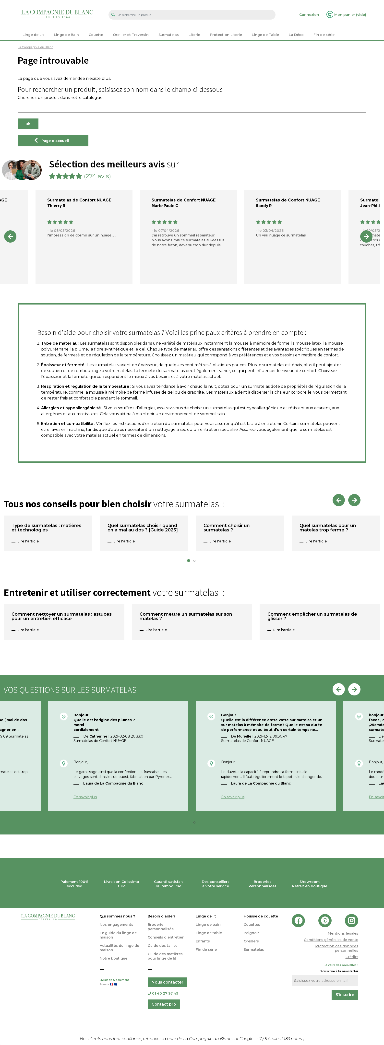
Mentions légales (343, 933)
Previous (10, 236)
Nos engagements (116, 924)
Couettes (252, 924)
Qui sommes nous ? (117, 916)
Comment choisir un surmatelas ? (227, 528)
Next (366, 236)
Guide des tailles (163, 945)
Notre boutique (113, 958)
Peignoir (251, 933)
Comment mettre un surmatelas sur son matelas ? (186, 616)
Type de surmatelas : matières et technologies (46, 528)
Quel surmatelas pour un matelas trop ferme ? (328, 528)
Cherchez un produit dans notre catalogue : (61, 97)
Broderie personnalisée (161, 926)
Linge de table (209, 933)
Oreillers (251, 941)
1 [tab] (190, 562)
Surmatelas (254, 949)
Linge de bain (208, 924)
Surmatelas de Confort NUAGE (79, 200)
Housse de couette (261, 916)
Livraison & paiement (120, 982)
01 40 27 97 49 (163, 993)
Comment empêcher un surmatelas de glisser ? (312, 616)
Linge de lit (206, 916)
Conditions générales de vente (331, 940)
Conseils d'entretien (166, 937)
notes (293, 1038)
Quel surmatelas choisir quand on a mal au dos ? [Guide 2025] (143, 528)
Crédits (352, 957)
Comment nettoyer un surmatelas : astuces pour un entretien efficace (62, 616)
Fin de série (206, 949)
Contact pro (164, 1004)
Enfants (203, 941)
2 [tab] (196, 562)
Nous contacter (167, 982)
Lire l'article (28, 541)
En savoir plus (85, 797)
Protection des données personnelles (336, 948)
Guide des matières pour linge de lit (165, 956)
